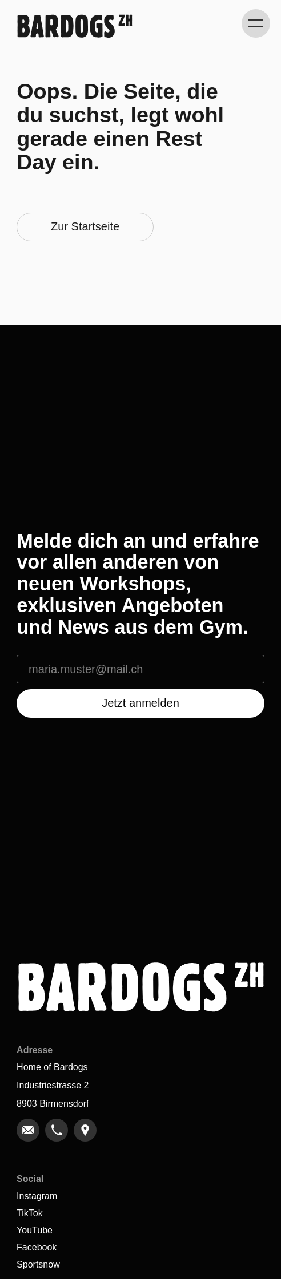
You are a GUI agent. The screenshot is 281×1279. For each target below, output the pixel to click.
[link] (28, 1130)
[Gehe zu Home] (75, 26)
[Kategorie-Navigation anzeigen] (256, 23)
